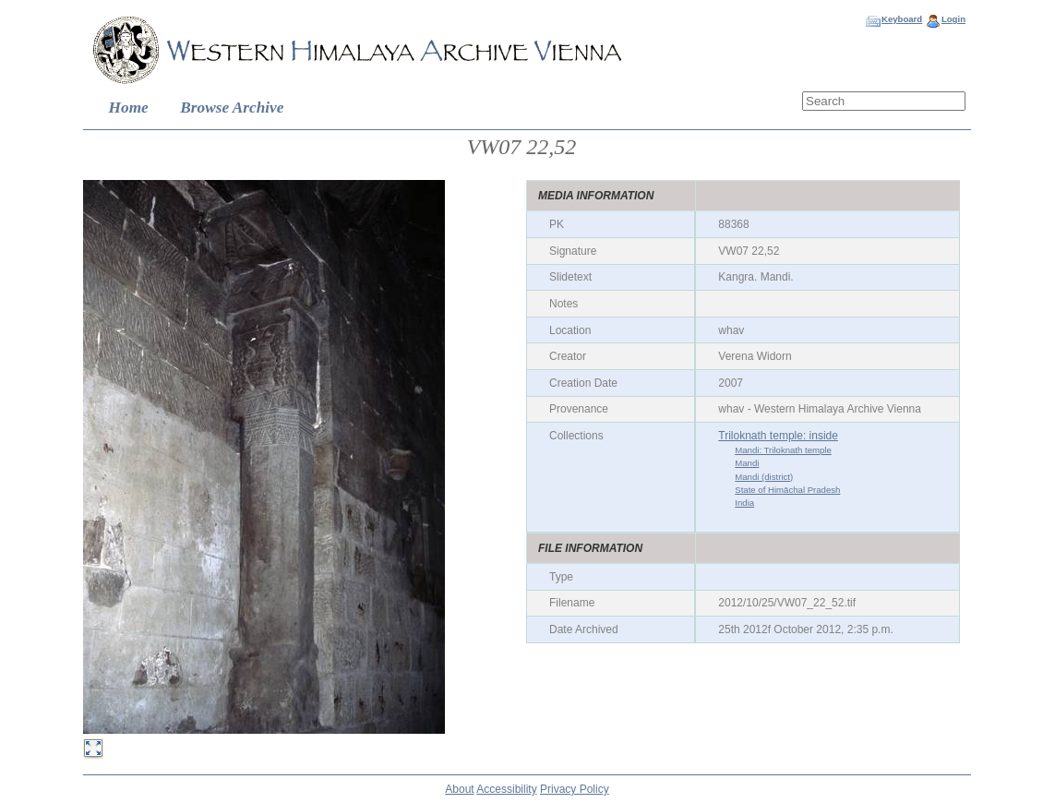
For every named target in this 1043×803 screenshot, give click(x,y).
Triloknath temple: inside (778, 435)
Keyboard (901, 19)
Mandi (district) (764, 477)
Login (953, 19)
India (744, 502)
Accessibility (506, 789)
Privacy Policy (574, 789)
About (459, 789)
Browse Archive (231, 107)
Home (129, 107)
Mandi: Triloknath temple (783, 450)
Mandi (747, 463)
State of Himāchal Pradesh (787, 490)
